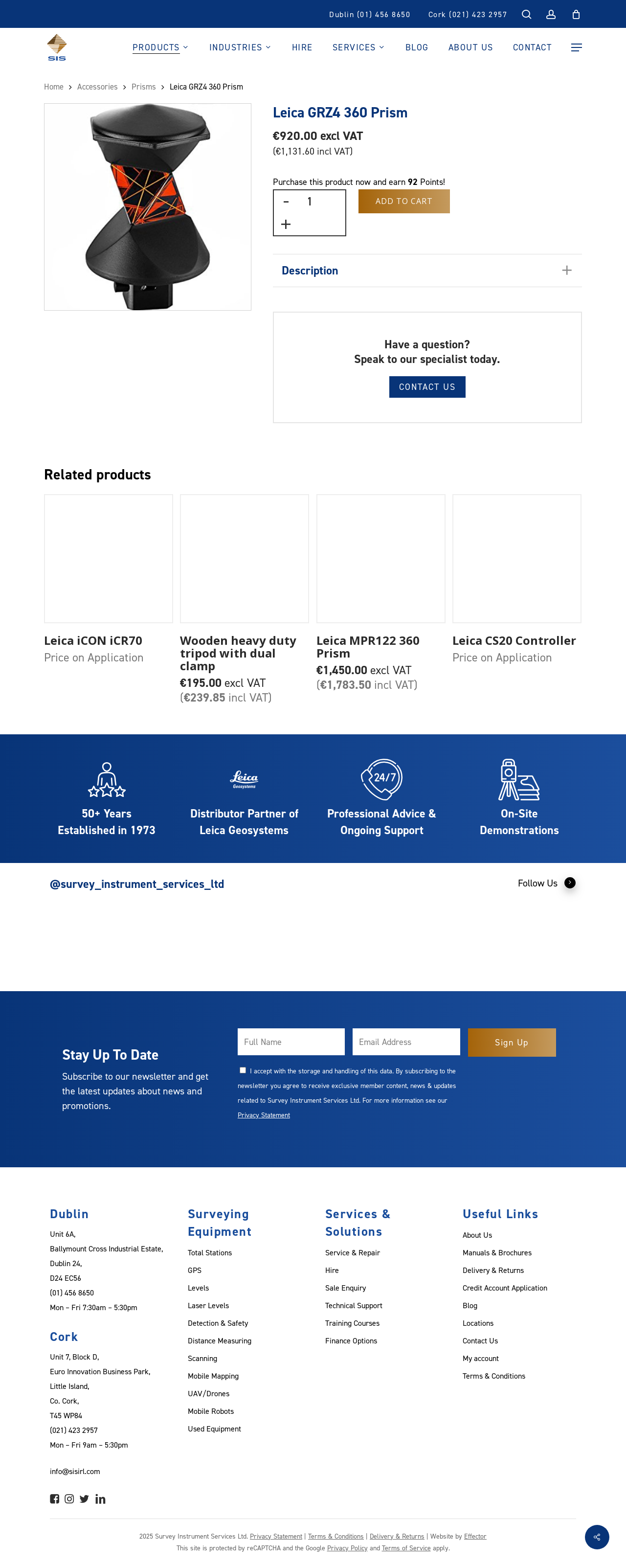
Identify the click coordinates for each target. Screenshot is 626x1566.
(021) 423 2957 (74, 1430)
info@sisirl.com (75, 1471)
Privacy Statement (264, 1115)
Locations (478, 1323)
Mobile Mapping (213, 1376)
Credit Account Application (505, 1288)
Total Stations (210, 1252)
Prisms (144, 86)
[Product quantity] (310, 201)
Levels (198, 1288)
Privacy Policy (347, 1547)
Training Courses (352, 1323)
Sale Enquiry (345, 1288)
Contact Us (427, 387)
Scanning (202, 1358)
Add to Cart (404, 201)
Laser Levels (208, 1305)
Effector (475, 1536)
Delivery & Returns (493, 1270)
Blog (470, 1305)
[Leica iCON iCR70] (108, 559)
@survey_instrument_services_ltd (137, 883)
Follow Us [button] (547, 882)
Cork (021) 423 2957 (468, 14)
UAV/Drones (208, 1393)
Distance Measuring (219, 1340)
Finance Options (351, 1340)
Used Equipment (214, 1428)
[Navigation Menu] (576, 47)
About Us (477, 1235)
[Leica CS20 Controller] (517, 559)
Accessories (97, 86)
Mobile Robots (211, 1411)
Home (54, 86)
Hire (332, 1270)
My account (481, 1358)
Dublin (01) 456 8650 (369, 14)
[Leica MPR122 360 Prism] (381, 559)
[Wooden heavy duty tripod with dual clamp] (244, 559)
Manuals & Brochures (497, 1252)
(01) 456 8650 (72, 1292)
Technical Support (353, 1305)
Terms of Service (406, 1547)
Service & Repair (352, 1252)
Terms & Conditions (494, 1376)
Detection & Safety (218, 1323)
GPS (194, 1270)
